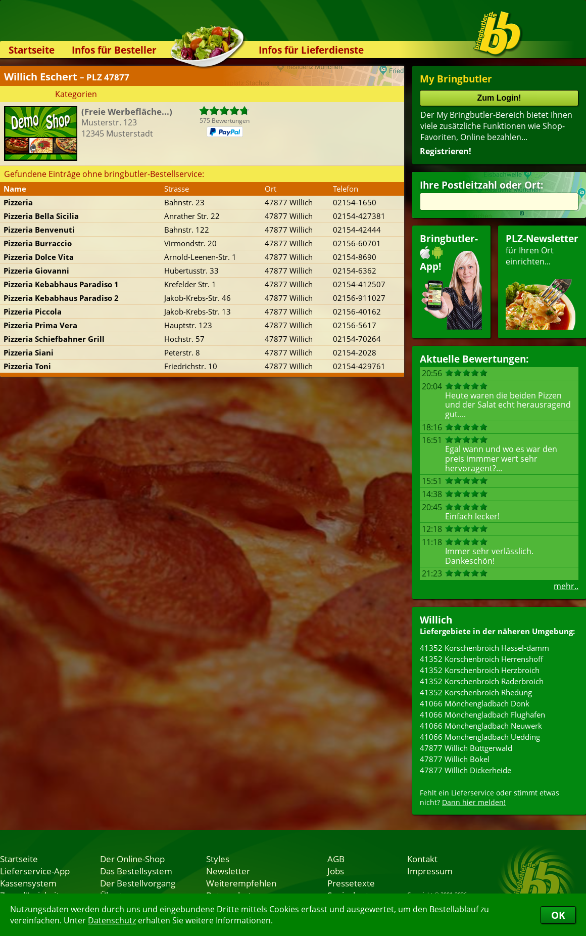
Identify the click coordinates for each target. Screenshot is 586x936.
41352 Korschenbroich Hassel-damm (484, 648)
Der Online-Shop (132, 859)
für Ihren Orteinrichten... (542, 281)
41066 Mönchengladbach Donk (474, 703)
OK (558, 915)
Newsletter (228, 871)
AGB (336, 859)
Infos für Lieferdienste (311, 49)
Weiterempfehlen (241, 883)
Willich (436, 619)
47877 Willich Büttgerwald (466, 748)
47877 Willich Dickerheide (465, 770)
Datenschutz (112, 920)
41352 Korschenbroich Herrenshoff (481, 659)
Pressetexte (351, 883)
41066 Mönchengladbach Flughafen (482, 714)
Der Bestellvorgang (137, 883)
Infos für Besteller (114, 49)
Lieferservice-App (35, 871)
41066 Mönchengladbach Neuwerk (481, 726)
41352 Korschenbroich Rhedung (476, 692)
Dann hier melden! (474, 802)
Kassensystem (28, 883)
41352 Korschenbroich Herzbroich (480, 670)
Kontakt (422, 859)
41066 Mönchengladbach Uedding (480, 737)
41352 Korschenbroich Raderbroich (482, 681)
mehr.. (566, 586)
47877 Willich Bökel (455, 759)
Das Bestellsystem (136, 871)
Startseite (32, 49)
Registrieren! (445, 151)
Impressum (430, 871)
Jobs (335, 871)
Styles (217, 859)
